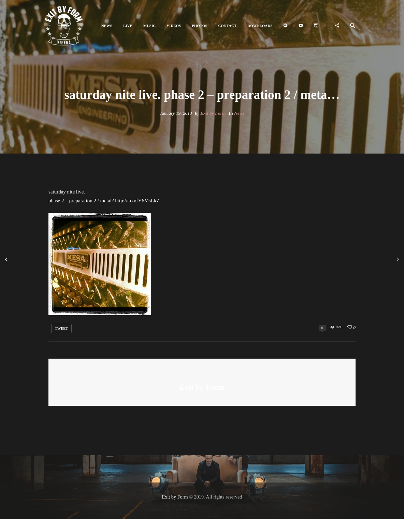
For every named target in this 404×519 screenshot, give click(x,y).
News (239, 113)
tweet (61, 328)
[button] (107, 25)
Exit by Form (213, 113)
